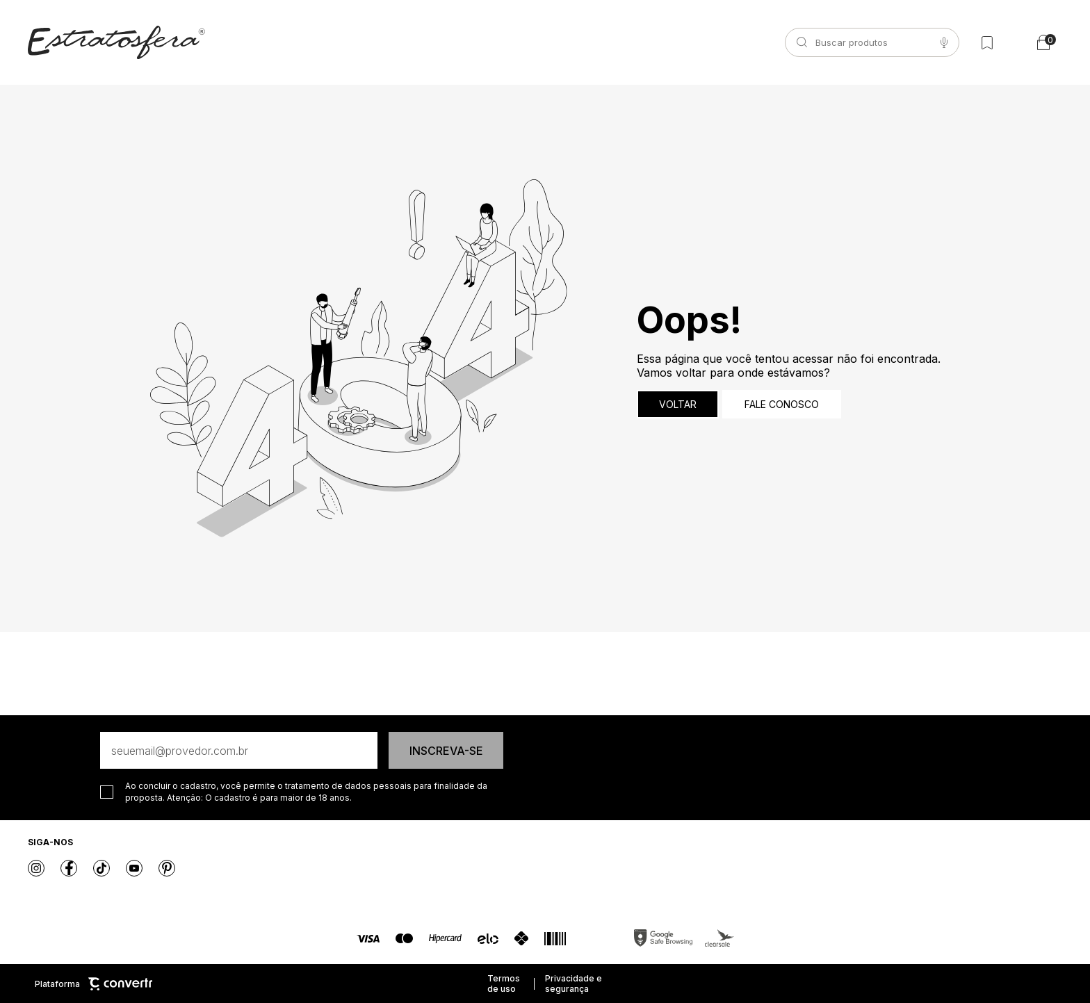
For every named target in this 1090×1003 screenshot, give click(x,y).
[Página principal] (116, 42)
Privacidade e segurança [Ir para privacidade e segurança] (573, 983)
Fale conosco (782, 404)
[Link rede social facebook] (68, 868)
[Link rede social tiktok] (101, 868)
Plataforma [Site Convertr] (93, 983)
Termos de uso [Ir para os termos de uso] (503, 983)
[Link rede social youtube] (134, 868)
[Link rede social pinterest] (166, 868)
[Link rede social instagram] (36, 868)
